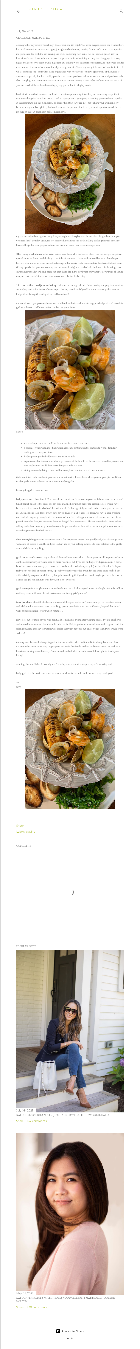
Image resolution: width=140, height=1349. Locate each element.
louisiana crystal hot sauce (76, 443)
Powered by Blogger (70, 1331)
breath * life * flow (44, 9)
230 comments (37, 1307)
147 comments (37, 1121)
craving (30, 831)
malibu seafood (60, 294)
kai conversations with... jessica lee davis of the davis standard (62, 1115)
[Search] (121, 10)
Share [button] (20, 825)
